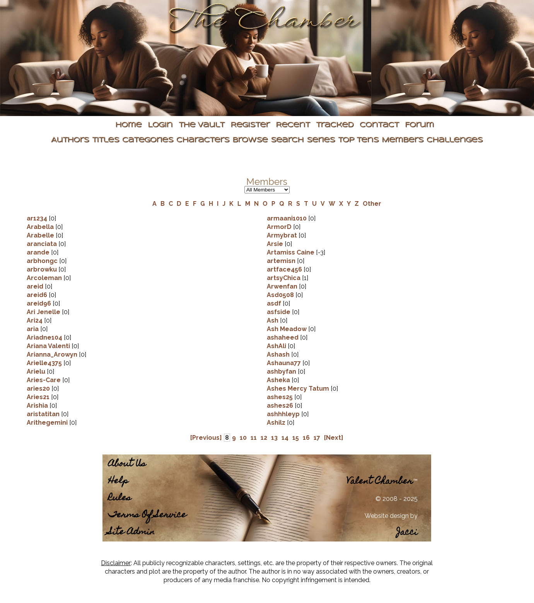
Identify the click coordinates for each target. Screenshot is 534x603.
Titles (105, 140)
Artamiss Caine (290, 252)
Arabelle (40, 235)
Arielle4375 (44, 363)
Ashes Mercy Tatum (298, 388)
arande (38, 252)
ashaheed (283, 337)
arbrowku (42, 269)
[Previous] (206, 437)
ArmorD (279, 227)
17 (317, 437)
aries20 (38, 388)
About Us (127, 464)
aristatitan (43, 414)
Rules (119, 498)
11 (254, 437)
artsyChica (283, 278)
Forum (419, 125)
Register (250, 125)
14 (285, 437)
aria (33, 329)
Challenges (455, 140)
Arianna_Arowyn (52, 354)
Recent (293, 125)
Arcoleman (44, 278)
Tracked (334, 125)
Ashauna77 (284, 363)
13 (274, 437)
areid (35, 286)
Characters (202, 140)
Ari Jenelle (43, 312)
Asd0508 (280, 295)
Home (128, 125)
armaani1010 (287, 218)
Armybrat (282, 235)
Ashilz (276, 422)
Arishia (37, 405)
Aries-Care (44, 380)
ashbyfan (281, 371)
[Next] (333, 437)
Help (118, 481)
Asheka (278, 380)
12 (264, 437)
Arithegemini (48, 422)
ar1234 (37, 218)
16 (306, 437)
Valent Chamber (379, 481)
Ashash (278, 354)
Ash (272, 320)
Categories (147, 140)
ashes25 (280, 397)
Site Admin (131, 532)
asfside (278, 312)
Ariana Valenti (48, 346)
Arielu (36, 371)
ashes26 (280, 405)
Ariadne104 (44, 337)
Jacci (407, 532)
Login (160, 125)
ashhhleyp (283, 414)
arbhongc (42, 261)
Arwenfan (282, 286)
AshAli (276, 346)
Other (372, 203)
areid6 (37, 295)
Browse (250, 140)
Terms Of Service (147, 515)
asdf (274, 303)
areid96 (39, 303)
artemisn (281, 261)
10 (243, 437)
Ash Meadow (287, 329)
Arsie (275, 244)
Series (321, 140)
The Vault (201, 125)
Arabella (40, 227)
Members (402, 140)
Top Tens (358, 140)
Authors (70, 140)
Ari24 (35, 320)
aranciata (42, 244)
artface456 (284, 269)
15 (295, 437)
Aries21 (38, 397)
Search (287, 140)
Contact (379, 125)
